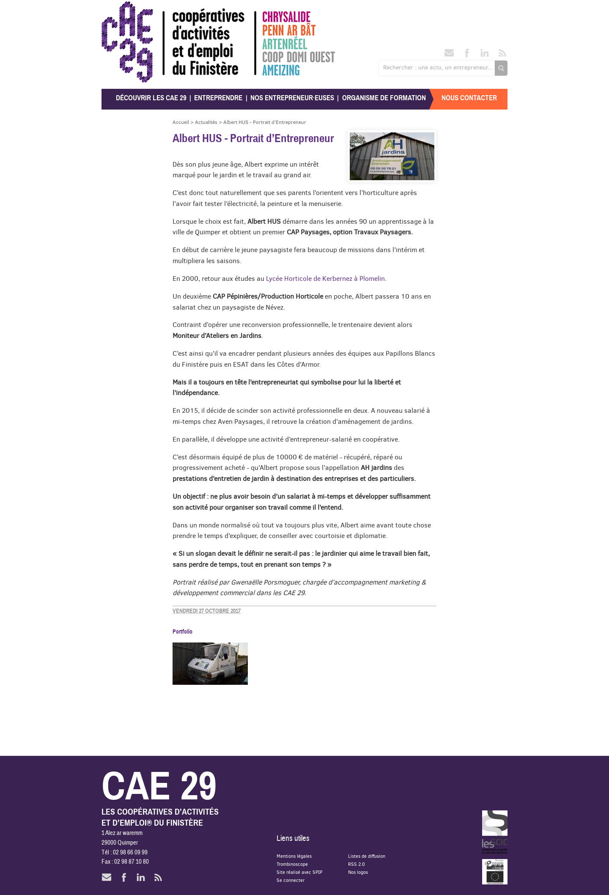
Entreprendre (218, 97)
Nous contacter (469, 97)
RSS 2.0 (356, 864)
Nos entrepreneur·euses (292, 97)
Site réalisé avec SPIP (299, 872)
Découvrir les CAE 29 (151, 97)
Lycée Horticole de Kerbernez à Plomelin (325, 278)
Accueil (181, 122)
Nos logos (358, 872)
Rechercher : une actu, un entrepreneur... (438, 67)
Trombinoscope (292, 864)
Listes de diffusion (366, 856)
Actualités (206, 122)
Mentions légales (294, 856)
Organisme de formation (384, 97)
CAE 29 (120, 9)
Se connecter (290, 880)
